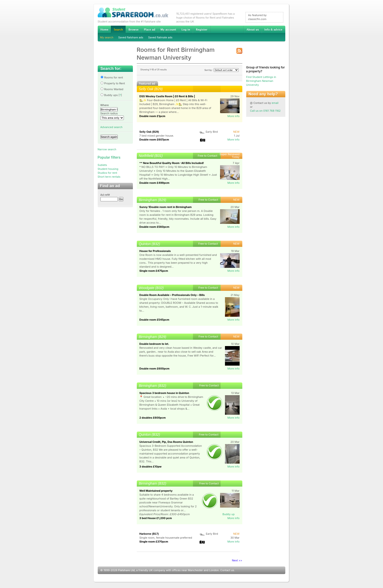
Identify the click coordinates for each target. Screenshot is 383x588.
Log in (186, 29)
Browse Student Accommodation (133, 29)
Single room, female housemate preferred (165, 537)
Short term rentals (109, 176)
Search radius (109, 113)
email (275, 103)
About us (253, 29)
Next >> (237, 560)
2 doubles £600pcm (152, 417)
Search (118, 30)
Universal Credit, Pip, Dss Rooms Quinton (166, 442)
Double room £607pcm (154, 139)
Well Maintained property (156, 490)
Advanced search (111, 127)
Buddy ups (109, 95)
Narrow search (107, 149)
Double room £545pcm (154, 319)
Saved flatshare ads (130, 37)
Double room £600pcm (154, 368)
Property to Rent (112, 83)
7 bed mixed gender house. (156, 135)
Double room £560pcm (154, 227)
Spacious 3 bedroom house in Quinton (164, 393)
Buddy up (229, 514)
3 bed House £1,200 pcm (155, 518)
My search (107, 37)
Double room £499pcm (154, 183)
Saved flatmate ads (160, 37)
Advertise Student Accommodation (149, 29)
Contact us (227, 570)
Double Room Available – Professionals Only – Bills (172, 295)
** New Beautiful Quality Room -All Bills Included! (171, 163)
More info (233, 116)
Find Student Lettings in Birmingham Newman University (261, 81)
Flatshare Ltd (126, 570)
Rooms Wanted (111, 89)
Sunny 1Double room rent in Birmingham (165, 207)
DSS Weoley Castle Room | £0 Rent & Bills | (167, 96)
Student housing (108, 169)
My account (168, 29)
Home (104, 29)
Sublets (102, 165)
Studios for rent (107, 172)
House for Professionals (155, 251)
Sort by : (221, 70)
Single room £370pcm (153, 541)
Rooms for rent (111, 77)
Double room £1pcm (152, 116)
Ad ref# (105, 194)
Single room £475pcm (153, 270)
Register (202, 29)
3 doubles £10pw (150, 466)
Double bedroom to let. (154, 344)
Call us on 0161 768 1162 (265, 110)
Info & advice (273, 29)
